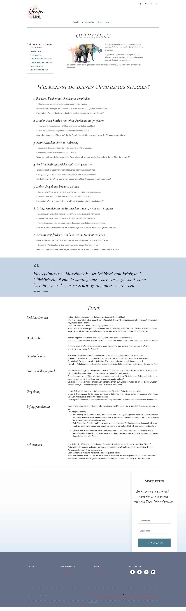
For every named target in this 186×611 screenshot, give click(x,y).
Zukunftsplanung (39, 70)
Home (65, 572)
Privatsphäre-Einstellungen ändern (141, 594)
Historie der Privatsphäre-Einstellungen (111, 597)
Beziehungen (37, 67)
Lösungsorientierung (41, 63)
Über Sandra (103, 22)
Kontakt (101, 572)
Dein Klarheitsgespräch (84, 22)
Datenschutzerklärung (98, 594)
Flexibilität (36, 55)
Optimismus (36, 48)
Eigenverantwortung (41, 59)
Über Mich (68, 576)
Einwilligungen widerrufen (144, 597)
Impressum (117, 594)
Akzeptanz (36, 51)
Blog (65, 579)
